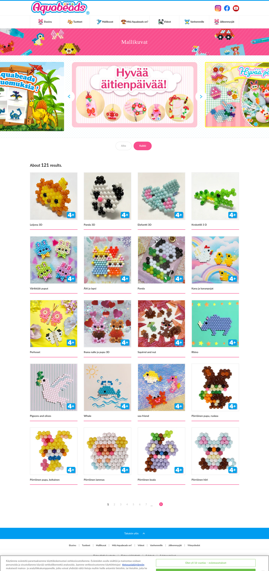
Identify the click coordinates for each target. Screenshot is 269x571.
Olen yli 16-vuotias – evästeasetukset (205, 548)
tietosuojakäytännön (133, 550)
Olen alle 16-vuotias (206, 558)
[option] (134, 94)
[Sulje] (263, 558)
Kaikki (142, 145)
